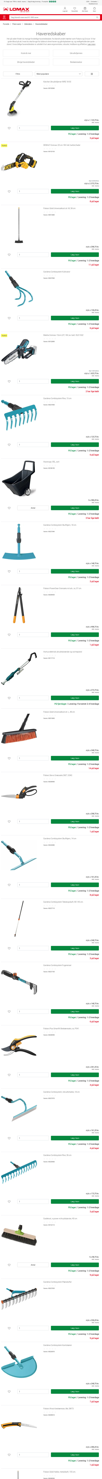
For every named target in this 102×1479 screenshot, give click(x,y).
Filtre (18, 74)
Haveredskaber (41, 24)
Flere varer (16, 24)
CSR (87, 1)
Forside (6, 24)
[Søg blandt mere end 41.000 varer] (52, 17)
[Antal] (33, 128)
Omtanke (94, 1)
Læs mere (91, 44)
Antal (33, 508)
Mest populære (43, 74)
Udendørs (28, 24)
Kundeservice (93, 4)
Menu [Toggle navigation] (4, 17)
